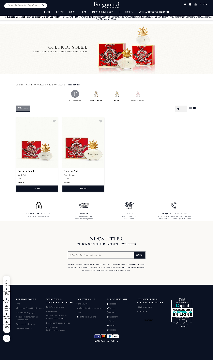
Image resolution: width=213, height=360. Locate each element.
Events (79, 312)
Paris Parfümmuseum (55, 307)
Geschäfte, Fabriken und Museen (89, 308)
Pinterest (112, 312)
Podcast (112, 330)
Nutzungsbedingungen (25, 312)
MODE (72, 12)
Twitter (112, 308)
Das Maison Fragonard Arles (58, 323)
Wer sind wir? (81, 304)
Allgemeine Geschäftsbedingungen (30, 308)
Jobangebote (142, 311)
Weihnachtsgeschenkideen (154, 12)
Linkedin (112, 325)
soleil (117, 96)
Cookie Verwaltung (24, 328)
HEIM (83, 12)
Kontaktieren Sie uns (87, 317)
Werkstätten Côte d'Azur (6, 293)
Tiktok (111, 321)
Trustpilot (148, 320)
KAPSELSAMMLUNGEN (102, 12)
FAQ (18, 304)
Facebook (113, 304)
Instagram (113, 317)
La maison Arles (6, 309)
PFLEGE (60, 12)
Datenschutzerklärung (25, 324)
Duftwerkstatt (51, 311)
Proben (129, 12)
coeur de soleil (137, 96)
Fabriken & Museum (6, 317)
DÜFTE (47, 12)
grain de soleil (96, 96)
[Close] (211, 18)
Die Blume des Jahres (6, 326)
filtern (23, 108)
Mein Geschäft (6, 284)
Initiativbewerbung (144, 307)
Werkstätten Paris (6, 301)
